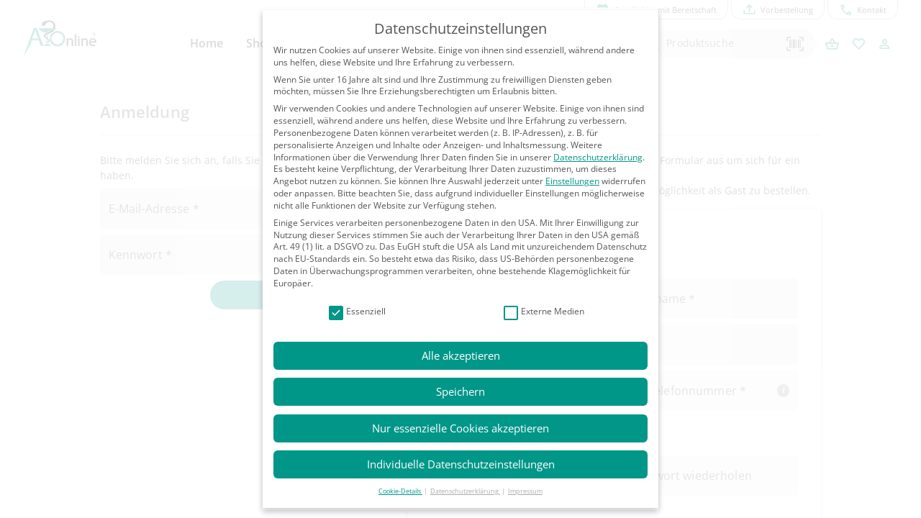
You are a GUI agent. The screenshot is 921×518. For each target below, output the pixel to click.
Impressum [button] (525, 491)
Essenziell (357, 312)
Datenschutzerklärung (598, 157)
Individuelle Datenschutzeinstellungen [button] (461, 464)
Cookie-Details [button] (400, 491)
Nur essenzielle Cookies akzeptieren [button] (460, 428)
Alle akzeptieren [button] (461, 355)
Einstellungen (572, 181)
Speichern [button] (460, 391)
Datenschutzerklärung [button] (465, 491)
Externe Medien (544, 312)
